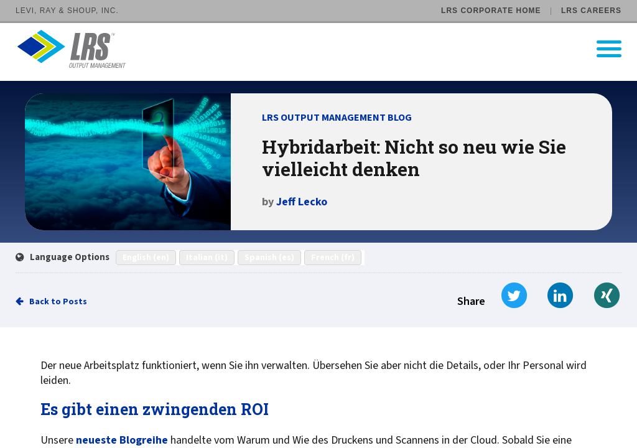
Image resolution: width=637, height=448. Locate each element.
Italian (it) (207, 257)
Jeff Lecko (301, 202)
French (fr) (333, 257)
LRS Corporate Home (491, 10)
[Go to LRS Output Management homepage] (326, 48)
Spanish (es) (269, 257)
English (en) (146, 257)
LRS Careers (591, 10)
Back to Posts (58, 302)
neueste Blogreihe (122, 440)
